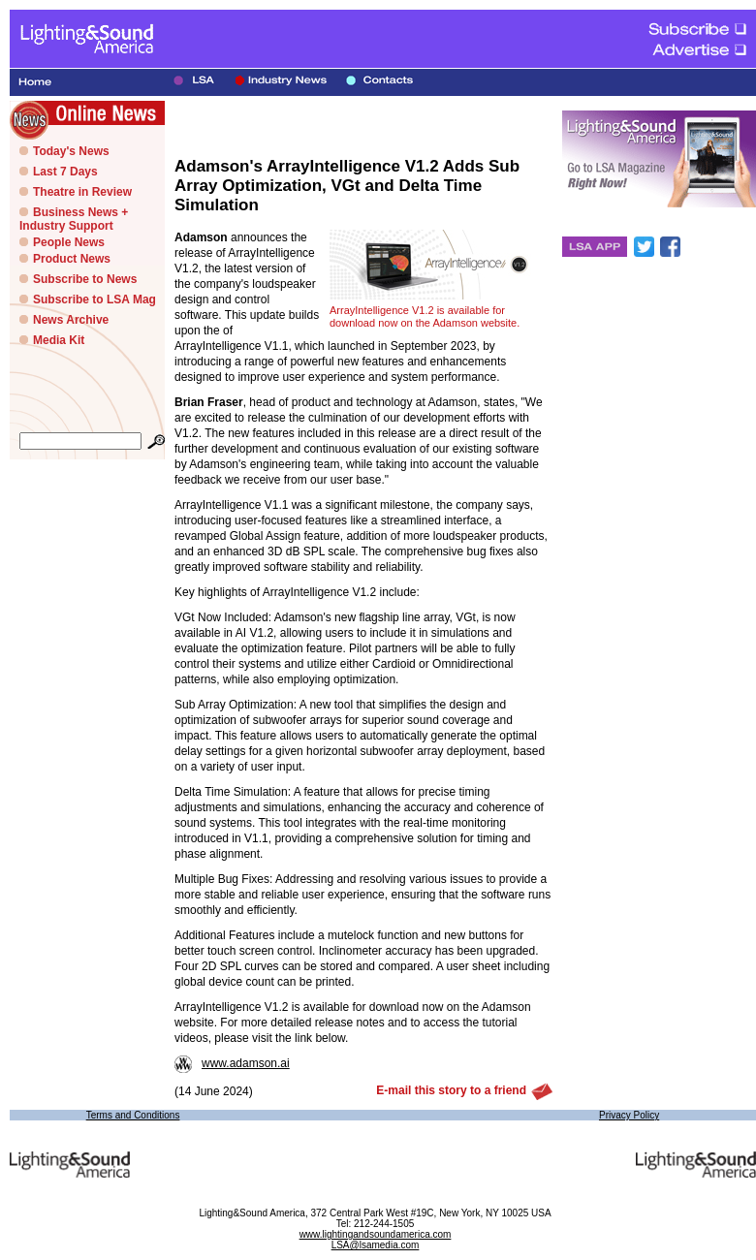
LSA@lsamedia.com (375, 1245)
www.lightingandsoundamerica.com (375, 1234)
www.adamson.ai (232, 1063)
